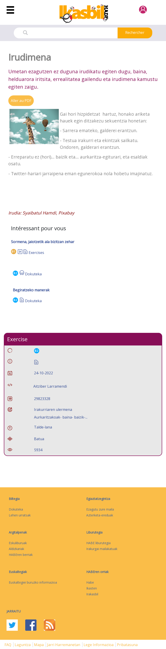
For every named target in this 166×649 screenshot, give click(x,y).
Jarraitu (14, 611)
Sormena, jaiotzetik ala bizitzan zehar (42, 241)
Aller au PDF (21, 100)
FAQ (8, 644)
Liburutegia (94, 532)
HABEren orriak (97, 572)
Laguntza (23, 644)
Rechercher (134, 32)
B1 (14, 251)
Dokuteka (33, 274)
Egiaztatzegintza (98, 499)
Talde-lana (43, 427)
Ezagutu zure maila (100, 509)
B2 (15, 273)
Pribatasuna (127, 644)
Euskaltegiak (18, 572)
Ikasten (91, 588)
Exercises (36, 252)
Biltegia (14, 499)
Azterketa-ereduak (99, 515)
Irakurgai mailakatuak (101, 549)
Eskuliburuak (18, 543)
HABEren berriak (21, 554)
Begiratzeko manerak (31, 290)
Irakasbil (92, 594)
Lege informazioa (99, 644)
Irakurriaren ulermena (53, 409)
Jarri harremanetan (64, 644)
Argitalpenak (18, 532)
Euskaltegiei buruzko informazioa (33, 582)
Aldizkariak (16, 549)
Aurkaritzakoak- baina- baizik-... (60, 417)
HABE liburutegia (98, 543)
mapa (39, 644)
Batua (39, 438)
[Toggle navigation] (10, 10)
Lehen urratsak (20, 515)
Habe (90, 582)
